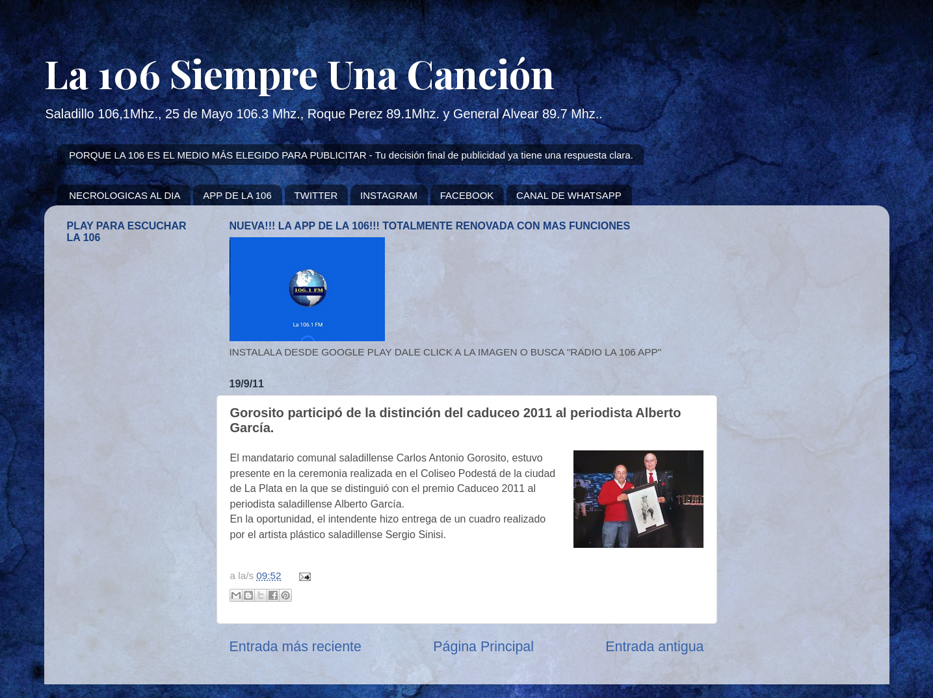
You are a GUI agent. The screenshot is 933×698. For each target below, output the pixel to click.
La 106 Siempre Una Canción (299, 73)
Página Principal (483, 646)
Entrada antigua (654, 646)
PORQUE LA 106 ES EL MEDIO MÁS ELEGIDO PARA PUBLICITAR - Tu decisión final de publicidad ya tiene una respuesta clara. (351, 155)
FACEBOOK (467, 195)
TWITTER (316, 195)
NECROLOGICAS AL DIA (124, 195)
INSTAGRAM (388, 195)
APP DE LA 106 (237, 195)
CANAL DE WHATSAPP (569, 195)
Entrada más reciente (295, 646)
